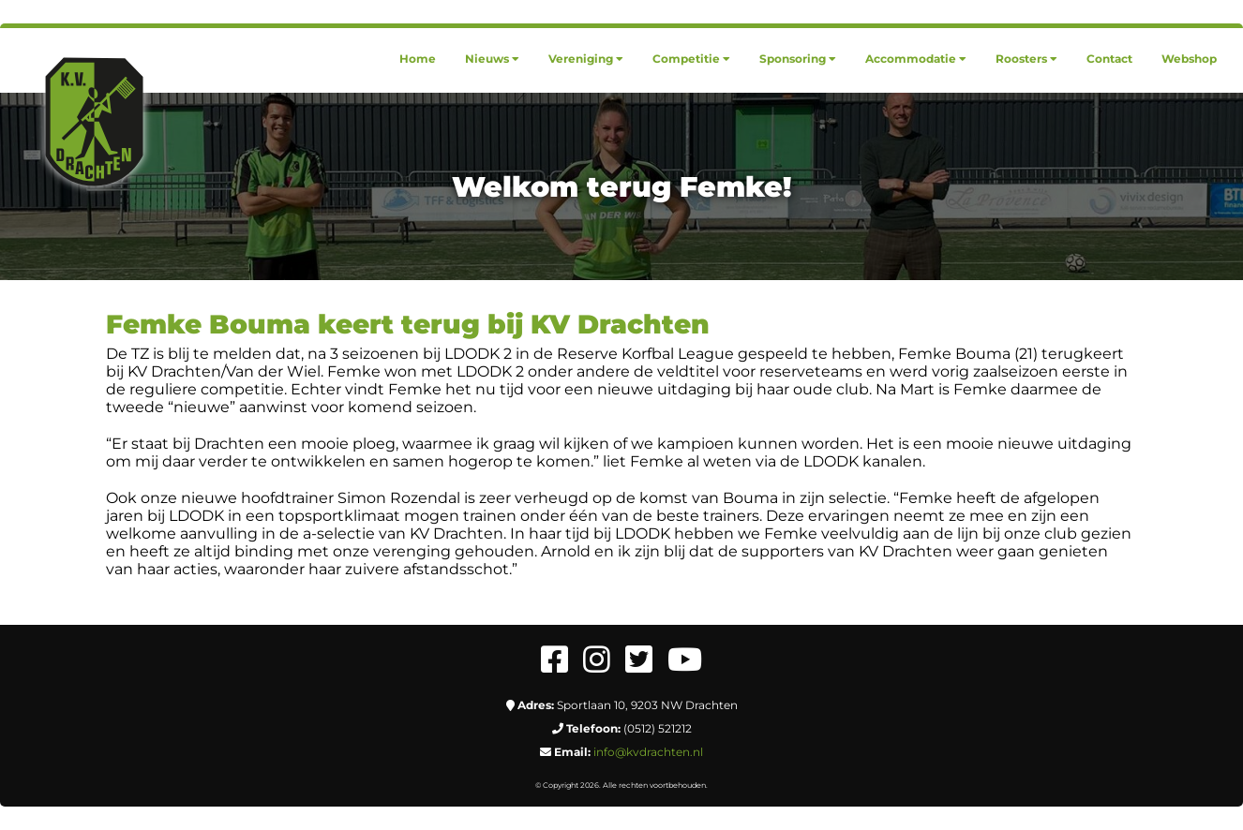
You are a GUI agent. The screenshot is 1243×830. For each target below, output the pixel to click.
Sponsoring (797, 59)
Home (417, 59)
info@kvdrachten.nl (648, 752)
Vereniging (585, 59)
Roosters (1026, 59)
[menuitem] (417, 58)
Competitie (691, 59)
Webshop (1189, 59)
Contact (1109, 59)
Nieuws (492, 59)
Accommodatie (915, 59)
